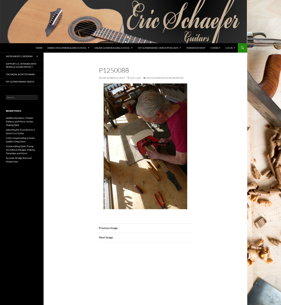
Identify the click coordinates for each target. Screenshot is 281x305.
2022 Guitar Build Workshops (164, 77)
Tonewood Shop (195, 48)
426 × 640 (135, 77)
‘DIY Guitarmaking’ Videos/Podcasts (158, 48)
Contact (215, 48)
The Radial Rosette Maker (20, 74)
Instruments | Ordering (19, 56)
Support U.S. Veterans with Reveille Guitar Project (21, 65)
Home (39, 48)
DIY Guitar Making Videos (20, 81)
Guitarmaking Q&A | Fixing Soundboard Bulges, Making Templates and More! (20, 150)
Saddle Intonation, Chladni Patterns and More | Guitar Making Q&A (19, 121)
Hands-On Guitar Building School (67, 48)
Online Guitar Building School (112, 48)
